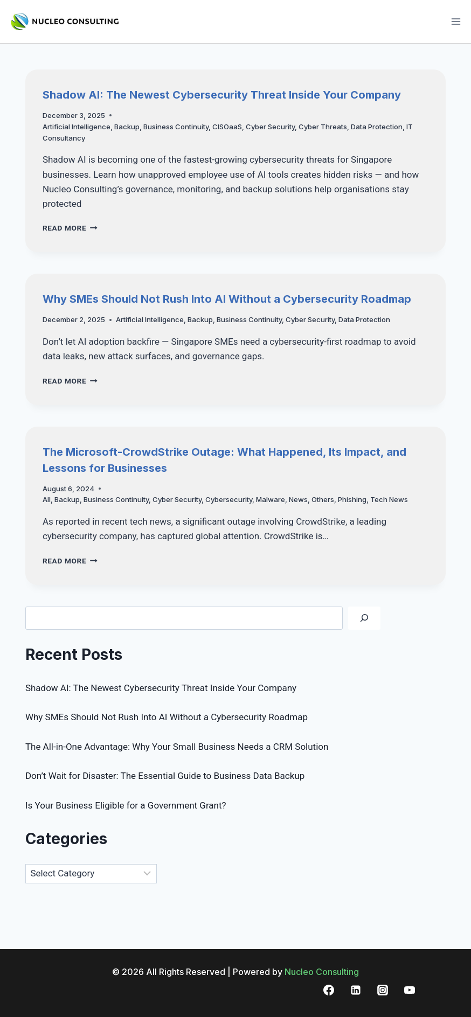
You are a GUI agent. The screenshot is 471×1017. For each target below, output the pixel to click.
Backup (127, 126)
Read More (70, 228)
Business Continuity (176, 126)
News (298, 499)
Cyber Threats (323, 126)
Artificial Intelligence (76, 126)
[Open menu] (456, 21)
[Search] (364, 618)
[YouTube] (409, 990)
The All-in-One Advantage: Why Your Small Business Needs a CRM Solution (177, 746)
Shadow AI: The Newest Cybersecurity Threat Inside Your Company (222, 94)
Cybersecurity (228, 499)
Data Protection (377, 126)
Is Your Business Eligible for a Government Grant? (125, 805)
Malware (270, 499)
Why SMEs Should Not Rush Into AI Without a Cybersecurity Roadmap (227, 298)
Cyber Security (270, 126)
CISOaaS (227, 126)
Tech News (389, 499)
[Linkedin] (355, 990)
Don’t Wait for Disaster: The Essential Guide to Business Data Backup (164, 775)
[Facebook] (329, 990)
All (47, 499)
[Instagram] (382, 990)
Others (322, 499)
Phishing (352, 499)
